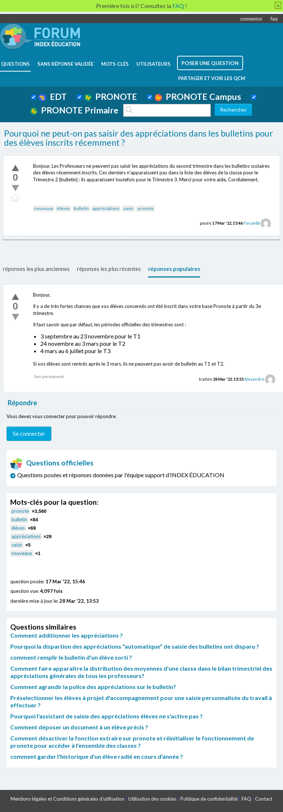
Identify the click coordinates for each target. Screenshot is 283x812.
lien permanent (49, 376)
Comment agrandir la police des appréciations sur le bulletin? (93, 686)
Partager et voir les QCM (211, 78)
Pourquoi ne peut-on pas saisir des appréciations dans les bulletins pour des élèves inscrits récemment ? (138, 138)
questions (15, 64)
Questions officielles (52, 462)
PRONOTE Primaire (74, 110)
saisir (128, 208)
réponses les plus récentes (109, 268)
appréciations (106, 208)
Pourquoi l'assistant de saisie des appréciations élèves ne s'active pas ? (106, 716)
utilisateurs (153, 64)
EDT (52, 96)
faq (274, 19)
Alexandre (254, 379)
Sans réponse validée (65, 64)
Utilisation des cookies (152, 799)
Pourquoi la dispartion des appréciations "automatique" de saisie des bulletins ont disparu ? (134, 646)
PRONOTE (110, 96)
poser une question (210, 63)
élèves (63, 208)
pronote (145, 208)
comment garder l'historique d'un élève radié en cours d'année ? (96, 756)
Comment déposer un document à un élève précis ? (79, 727)
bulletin (81, 208)
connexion (251, 19)
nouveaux (43, 208)
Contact (263, 799)
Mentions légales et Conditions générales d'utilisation (67, 799)
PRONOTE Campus (198, 96)
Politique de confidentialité (209, 799)
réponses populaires (174, 268)
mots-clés (115, 64)
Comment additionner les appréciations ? (66, 635)
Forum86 (251, 223)
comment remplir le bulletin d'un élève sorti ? (71, 657)
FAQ (246, 799)
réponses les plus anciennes (36, 268)
